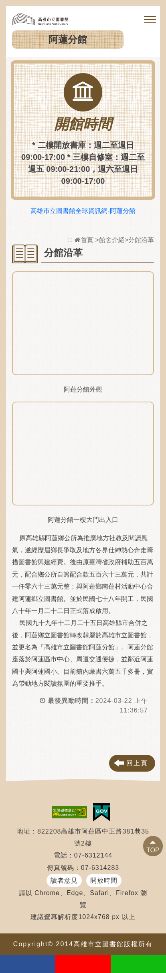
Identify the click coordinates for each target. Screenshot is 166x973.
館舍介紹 (112, 240)
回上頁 (137, 763)
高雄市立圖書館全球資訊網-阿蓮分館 (82, 210)
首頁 (84, 240)
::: (70, 240)
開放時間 (103, 880)
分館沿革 (141, 240)
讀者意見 (64, 880)
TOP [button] (153, 850)
